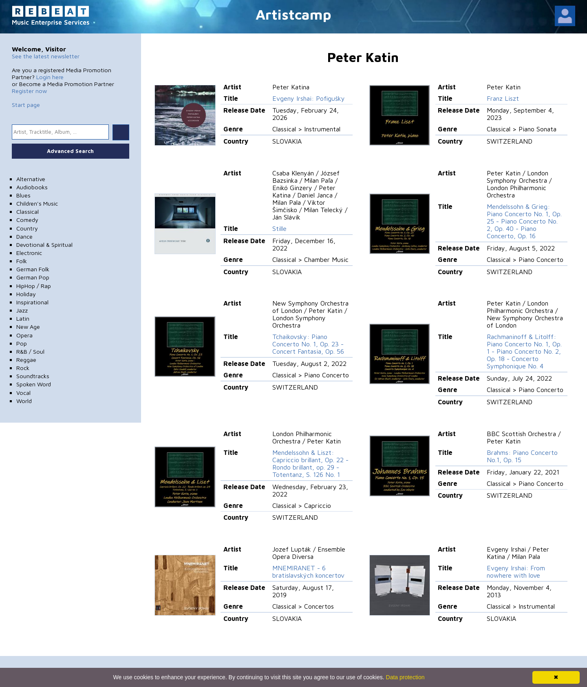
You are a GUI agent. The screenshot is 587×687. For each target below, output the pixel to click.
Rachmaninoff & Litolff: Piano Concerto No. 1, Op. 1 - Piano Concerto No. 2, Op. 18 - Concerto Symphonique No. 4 (524, 351)
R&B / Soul (30, 351)
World (24, 400)
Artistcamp (293, 14)
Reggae (26, 359)
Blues (23, 195)
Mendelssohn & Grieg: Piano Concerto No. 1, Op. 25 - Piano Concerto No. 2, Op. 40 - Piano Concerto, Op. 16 (524, 221)
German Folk (32, 269)
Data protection (405, 677)
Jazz (22, 310)
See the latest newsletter (45, 56)
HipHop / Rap (33, 285)
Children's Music (37, 203)
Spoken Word (33, 384)
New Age (28, 326)
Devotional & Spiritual (44, 244)
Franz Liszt (503, 98)
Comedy (27, 219)
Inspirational (32, 302)
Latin (22, 318)
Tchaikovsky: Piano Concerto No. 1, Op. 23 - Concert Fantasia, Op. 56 (308, 344)
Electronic (29, 252)
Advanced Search (70, 151)
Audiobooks (32, 187)
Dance (24, 236)
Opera (24, 335)
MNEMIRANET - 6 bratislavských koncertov (308, 571)
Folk (21, 260)
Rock (22, 367)
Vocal (23, 392)
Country (27, 228)
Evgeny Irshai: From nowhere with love (516, 571)
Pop (21, 343)
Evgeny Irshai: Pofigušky (308, 98)
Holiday (26, 293)
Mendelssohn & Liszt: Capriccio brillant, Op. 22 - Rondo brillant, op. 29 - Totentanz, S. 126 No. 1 (310, 463)
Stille (279, 228)
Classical (27, 211)
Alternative (30, 178)
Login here (50, 76)
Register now (29, 90)
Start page (26, 104)
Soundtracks (32, 375)
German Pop (32, 277)
